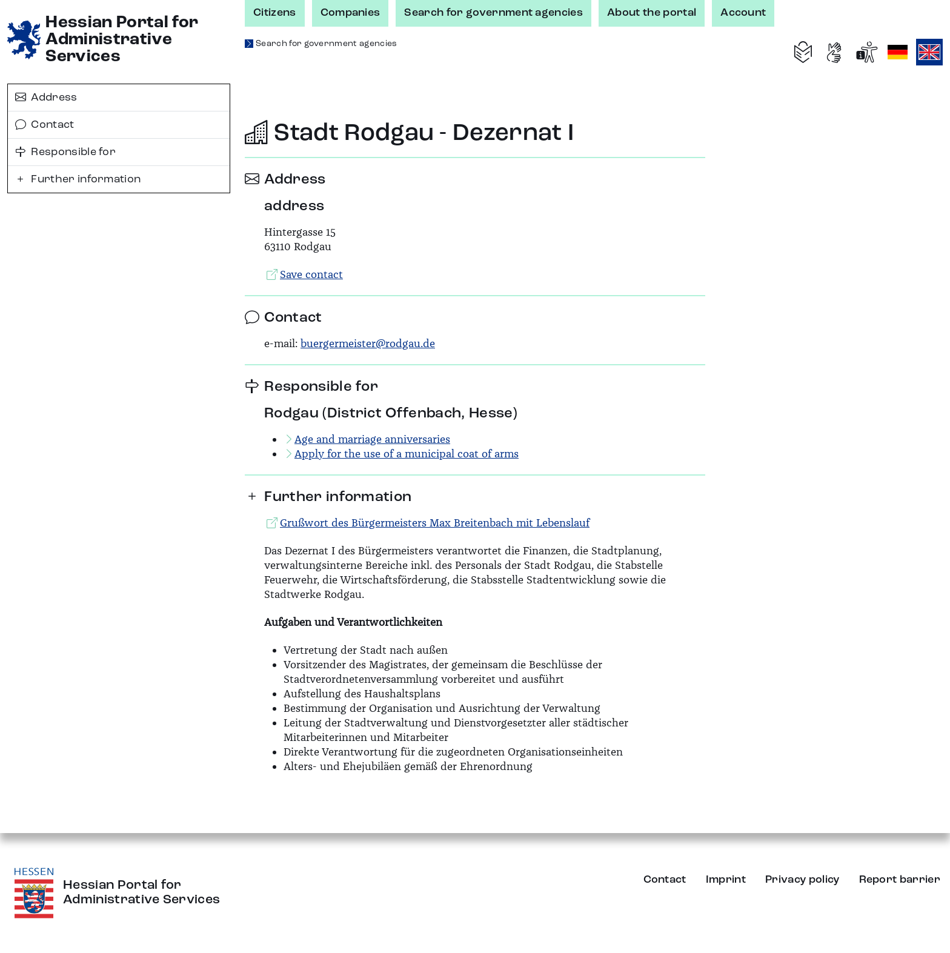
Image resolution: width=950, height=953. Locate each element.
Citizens (274, 12)
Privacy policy (802, 879)
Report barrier (899, 879)
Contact (45, 125)
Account (743, 12)
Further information (78, 179)
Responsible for (65, 152)
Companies (350, 12)
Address (46, 97)
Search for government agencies (493, 12)
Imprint (726, 879)
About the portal (651, 12)
